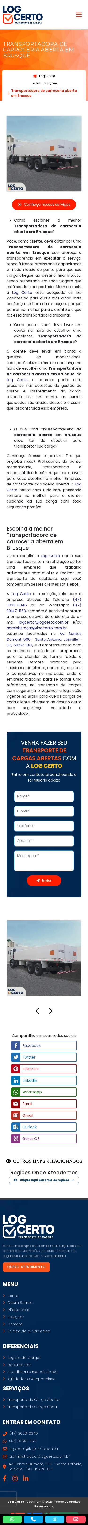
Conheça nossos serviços (44, 204)
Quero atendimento (26, 1266)
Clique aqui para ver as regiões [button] (41, 1180)
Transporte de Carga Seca (32, 1406)
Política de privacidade (28, 1331)
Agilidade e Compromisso (31, 1378)
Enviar (44, 880)
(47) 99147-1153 (19, 1441)
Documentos (19, 1364)
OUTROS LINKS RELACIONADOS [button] (47, 1161)
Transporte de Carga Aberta (33, 1399)
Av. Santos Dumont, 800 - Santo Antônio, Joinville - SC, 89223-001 (44, 639)
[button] (37, 1012)
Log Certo (44, 76)
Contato (15, 1324)
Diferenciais (18, 1309)
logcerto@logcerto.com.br (44, 622)
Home (12, 1295)
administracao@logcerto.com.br (36, 1456)
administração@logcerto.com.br (37, 628)
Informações (46, 83)
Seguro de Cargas (24, 1357)
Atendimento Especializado (32, 1371)
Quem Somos (20, 1302)
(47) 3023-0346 (20, 1433)
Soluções (15, 1317)
